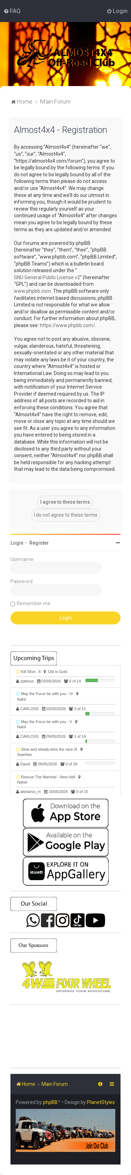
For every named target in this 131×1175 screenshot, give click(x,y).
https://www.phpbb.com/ (67, 325)
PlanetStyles (101, 1102)
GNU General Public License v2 (47, 277)
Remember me (33, 603)
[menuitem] (12, 11)
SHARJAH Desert (65, 1036)
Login (16, 543)
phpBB (50, 1102)
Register (39, 543)
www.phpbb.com (32, 291)
